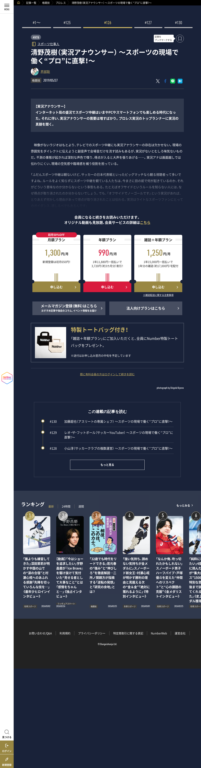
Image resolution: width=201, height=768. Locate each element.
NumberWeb (159, 633)
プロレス (61, 2)
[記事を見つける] (7, 733)
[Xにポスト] (158, 81)
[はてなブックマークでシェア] (180, 81)
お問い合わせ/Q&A (40, 633)
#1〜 (37, 23)
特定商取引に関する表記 (128, 633)
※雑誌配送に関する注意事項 (158, 295)
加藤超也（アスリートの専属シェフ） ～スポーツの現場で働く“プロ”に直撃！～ (111, 421)
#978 (36, 37)
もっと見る (107, 465)
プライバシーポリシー (91, 633)
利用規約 (65, 633)
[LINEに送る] (173, 81)
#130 (178, 23)
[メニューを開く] (7, 7)
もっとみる (183, 505)
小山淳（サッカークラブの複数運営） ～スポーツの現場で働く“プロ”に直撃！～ (111, 448)
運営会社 (180, 633)
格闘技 (46, 2)
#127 (148, 23)
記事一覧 (31, 2)
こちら (145, 222)
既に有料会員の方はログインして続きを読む (107, 374)
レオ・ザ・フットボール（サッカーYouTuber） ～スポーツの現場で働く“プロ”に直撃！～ (111, 434)
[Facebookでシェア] (165, 81)
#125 (67, 23)
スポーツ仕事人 (48, 43)
